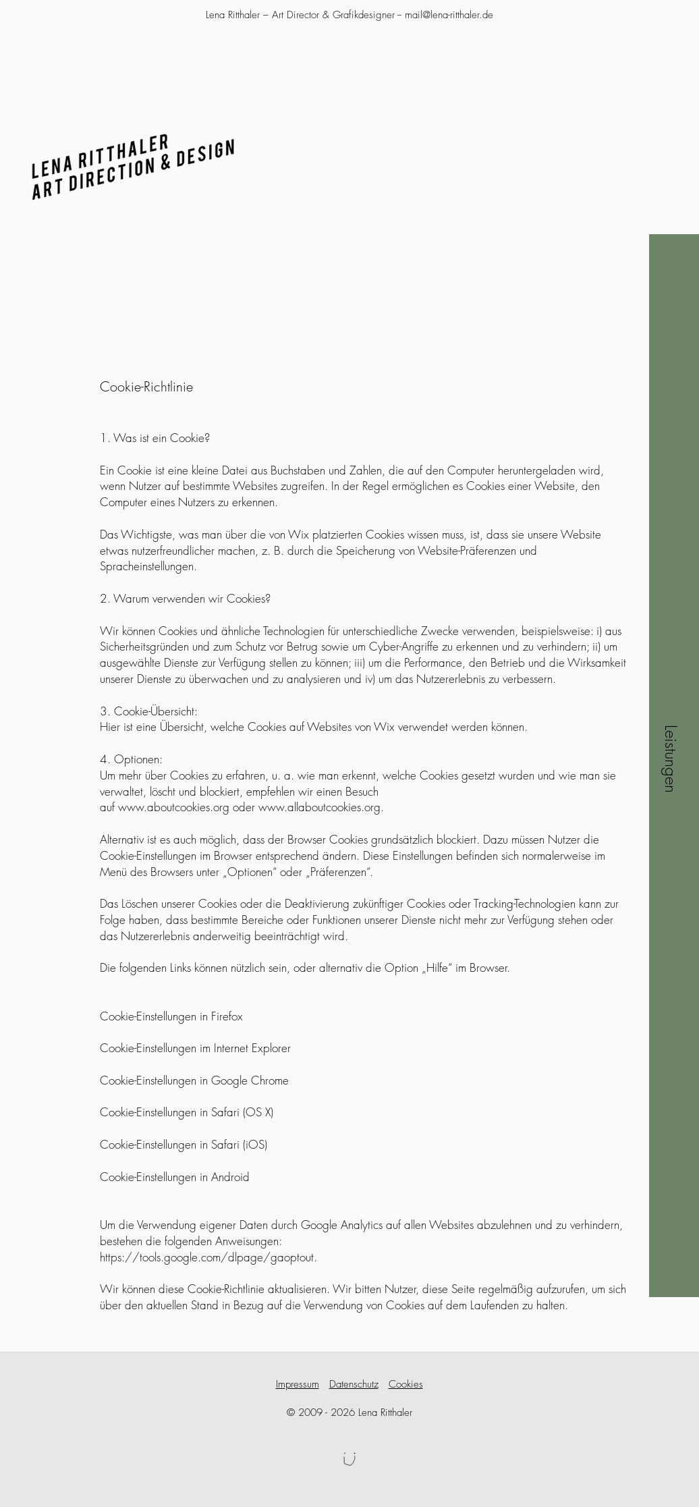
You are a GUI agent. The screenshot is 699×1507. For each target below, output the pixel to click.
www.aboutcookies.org (173, 807)
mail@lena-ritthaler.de (449, 15)
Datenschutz (354, 1384)
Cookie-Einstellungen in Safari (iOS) (183, 1144)
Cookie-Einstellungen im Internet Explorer (195, 1048)
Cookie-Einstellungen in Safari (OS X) (186, 1112)
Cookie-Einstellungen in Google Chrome (194, 1080)
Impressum (297, 1384)
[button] (671, 759)
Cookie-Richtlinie (146, 386)
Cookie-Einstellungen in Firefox (171, 1016)
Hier (110, 726)
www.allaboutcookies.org (319, 807)
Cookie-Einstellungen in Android (175, 1176)
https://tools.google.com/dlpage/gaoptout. (208, 1257)
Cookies (406, 1384)
